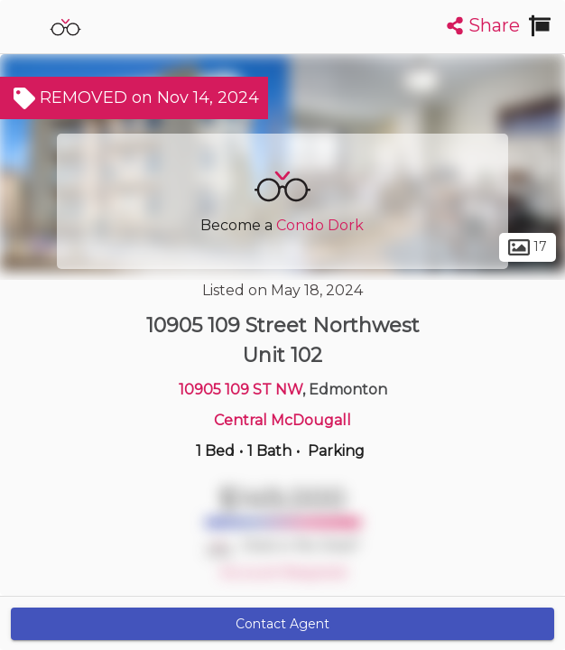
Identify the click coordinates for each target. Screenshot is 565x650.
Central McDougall (282, 420)
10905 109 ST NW (240, 389)
